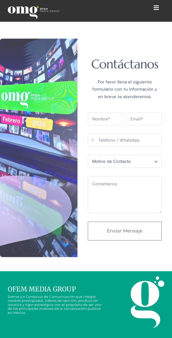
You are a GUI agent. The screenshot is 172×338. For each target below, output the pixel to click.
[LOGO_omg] (33, 12)
